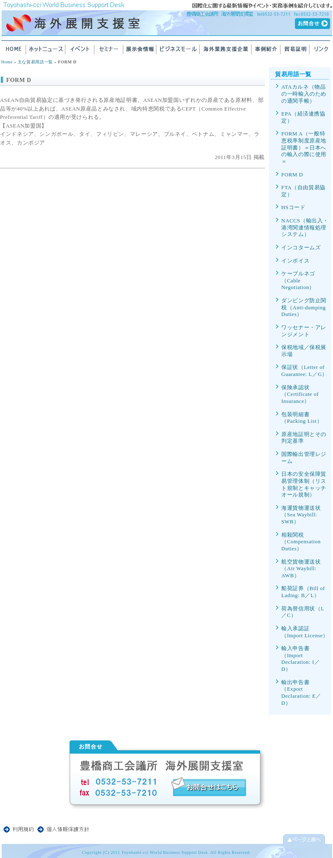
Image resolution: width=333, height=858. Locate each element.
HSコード (293, 207)
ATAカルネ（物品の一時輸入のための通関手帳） (303, 94)
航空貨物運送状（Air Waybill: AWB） (301, 568)
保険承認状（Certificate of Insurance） (300, 394)
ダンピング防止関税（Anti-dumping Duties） (303, 307)
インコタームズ (301, 248)
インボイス (295, 261)
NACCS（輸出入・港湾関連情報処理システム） (304, 227)
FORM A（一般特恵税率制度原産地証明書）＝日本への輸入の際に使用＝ (303, 147)
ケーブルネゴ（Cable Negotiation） (298, 280)
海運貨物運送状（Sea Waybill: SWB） (301, 515)
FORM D (292, 175)
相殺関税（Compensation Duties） (301, 542)
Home (7, 62)
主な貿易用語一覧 (35, 62)
